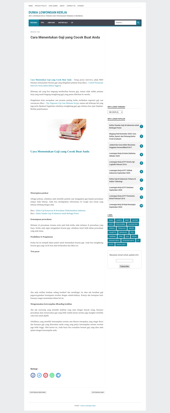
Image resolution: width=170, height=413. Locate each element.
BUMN (111, 220)
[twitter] (39, 375)
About (62, 6)
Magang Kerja (114, 240)
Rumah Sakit (121, 244)
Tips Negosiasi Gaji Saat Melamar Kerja (62, 103)
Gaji (127, 236)
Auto (111, 224)
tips (132, 232)
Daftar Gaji (63, 22)
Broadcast (123, 232)
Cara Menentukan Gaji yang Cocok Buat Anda (51, 80)
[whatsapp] (52, 375)
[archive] (115, 112)
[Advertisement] (67, 59)
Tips (42, 22)
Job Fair (135, 220)
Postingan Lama (98, 392)
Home (31, 6)
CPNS (121, 236)
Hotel (111, 244)
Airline (131, 228)
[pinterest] (45, 375)
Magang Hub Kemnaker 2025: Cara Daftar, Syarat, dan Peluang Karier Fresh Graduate (122, 136)
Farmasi (112, 228)
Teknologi (121, 228)
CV (72, 22)
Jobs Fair (51, 22)
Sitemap (81, 6)
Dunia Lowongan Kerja (48, 12)
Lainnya (119, 220)
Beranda (33, 22)
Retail (134, 236)
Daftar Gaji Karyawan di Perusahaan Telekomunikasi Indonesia (60, 210)
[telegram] (58, 375)
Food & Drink (120, 224)
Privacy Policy (41, 6)
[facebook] (33, 375)
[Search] (125, 22)
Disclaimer (53, 6)
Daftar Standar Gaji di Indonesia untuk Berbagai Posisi (57, 213)
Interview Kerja (128, 240)
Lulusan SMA (133, 224)
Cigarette (112, 232)
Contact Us (71, 6)
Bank (127, 220)
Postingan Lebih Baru (38, 392)
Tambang (112, 236)
